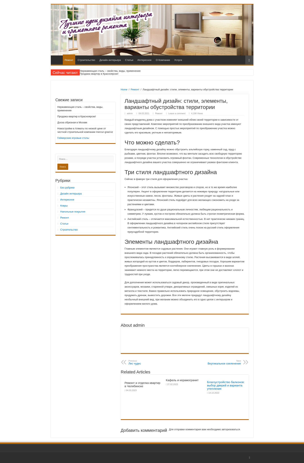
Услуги (178, 60)
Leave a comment (176, 113)
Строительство (86, 60)
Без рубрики (67, 187)
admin (130, 113)
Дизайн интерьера (110, 60)
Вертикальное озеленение (221, 362)
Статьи (129, 60)
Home (124, 89)
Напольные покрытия (72, 211)
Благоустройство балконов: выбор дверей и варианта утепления (225, 385)
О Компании (163, 60)
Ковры (64, 205)
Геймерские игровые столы (73, 137)
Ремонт (69, 60)
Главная (58, 59)
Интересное (144, 60)
